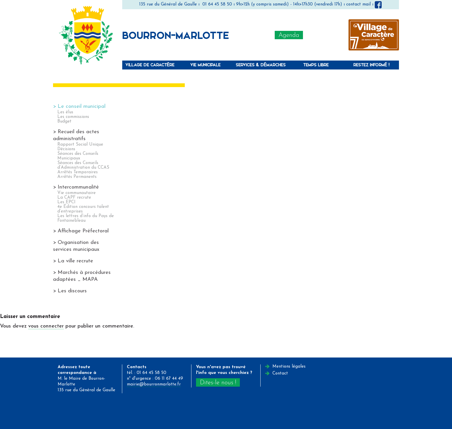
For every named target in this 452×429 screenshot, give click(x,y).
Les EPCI (66, 202)
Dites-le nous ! (218, 383)
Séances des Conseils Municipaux (77, 156)
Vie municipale (205, 65)
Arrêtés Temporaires (77, 172)
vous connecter (46, 326)
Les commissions (73, 117)
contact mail (358, 4)
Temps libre (316, 65)
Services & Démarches (261, 65)
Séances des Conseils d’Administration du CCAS (83, 165)
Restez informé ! (371, 65)
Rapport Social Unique (80, 144)
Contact (280, 373)
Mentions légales (289, 366)
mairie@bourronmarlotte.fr (154, 384)
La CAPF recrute (74, 197)
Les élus (65, 112)
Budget (64, 121)
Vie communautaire (76, 193)
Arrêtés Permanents (77, 177)
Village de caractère (149, 65)
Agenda (288, 35)
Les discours (72, 291)
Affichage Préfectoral (83, 231)
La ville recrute (75, 261)
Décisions (66, 149)
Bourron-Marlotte (175, 34)
